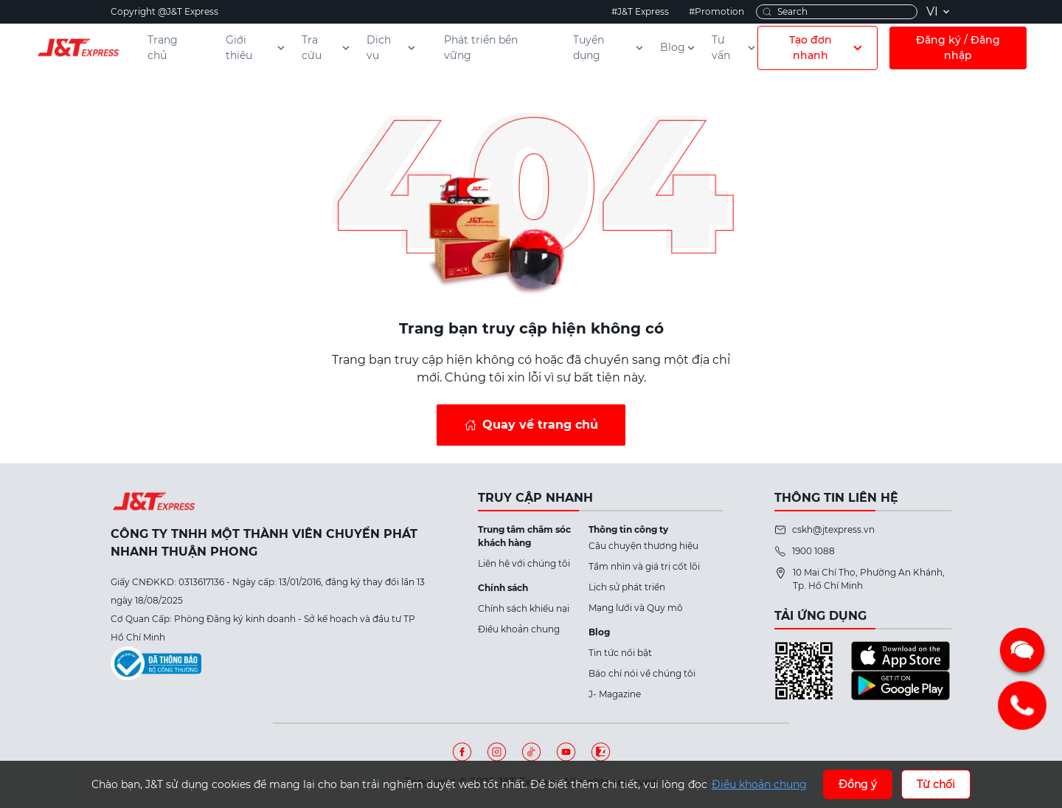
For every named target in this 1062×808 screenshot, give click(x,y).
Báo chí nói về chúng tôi (642, 673)
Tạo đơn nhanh (827, 47)
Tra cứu (327, 47)
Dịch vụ (392, 47)
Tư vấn (734, 47)
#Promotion (716, 11)
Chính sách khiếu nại (523, 608)
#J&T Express (640, 11)
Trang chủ (163, 47)
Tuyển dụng (609, 47)
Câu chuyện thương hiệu (643, 545)
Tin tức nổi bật (620, 652)
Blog (678, 47)
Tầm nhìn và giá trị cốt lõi (644, 566)
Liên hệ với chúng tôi (524, 563)
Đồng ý (858, 784)
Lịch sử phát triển (627, 587)
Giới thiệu (256, 47)
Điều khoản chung (519, 629)
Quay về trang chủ (540, 425)
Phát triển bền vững (481, 47)
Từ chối (936, 784)
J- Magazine (615, 694)
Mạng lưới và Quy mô (636, 607)
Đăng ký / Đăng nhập (958, 47)
